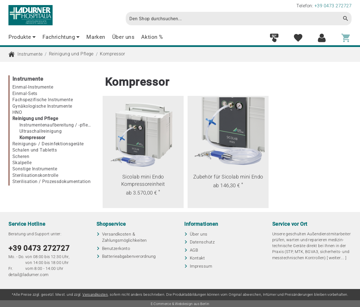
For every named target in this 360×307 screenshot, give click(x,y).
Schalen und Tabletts (34, 150)
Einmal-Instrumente (32, 87)
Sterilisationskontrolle (35, 175)
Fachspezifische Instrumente (42, 99)
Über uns (123, 37)
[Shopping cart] (346, 38)
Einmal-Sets (24, 93)
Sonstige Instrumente (34, 168)
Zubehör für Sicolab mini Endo (228, 177)
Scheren (20, 156)
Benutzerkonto (116, 248)
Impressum (201, 266)
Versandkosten (95, 294)
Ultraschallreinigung (40, 131)
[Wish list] (298, 38)
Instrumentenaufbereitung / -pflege (55, 125)
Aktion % (152, 37)
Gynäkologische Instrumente (42, 106)
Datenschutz (202, 242)
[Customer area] (322, 38)
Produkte (22, 37)
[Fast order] (274, 38)
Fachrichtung (61, 37)
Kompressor (112, 54)
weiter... (336, 257)
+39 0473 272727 (39, 248)
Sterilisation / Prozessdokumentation (51, 181)
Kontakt (197, 258)
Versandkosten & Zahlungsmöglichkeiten (124, 237)
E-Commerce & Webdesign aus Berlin (180, 304)
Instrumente (29, 54)
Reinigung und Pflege (71, 54)
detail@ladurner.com (28, 274)
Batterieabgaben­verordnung (129, 256)
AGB (194, 250)
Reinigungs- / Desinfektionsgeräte (48, 143)
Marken (95, 37)
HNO (17, 112)
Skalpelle (22, 162)
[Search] (233, 18)
